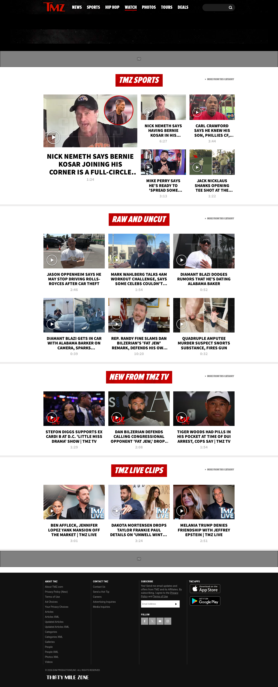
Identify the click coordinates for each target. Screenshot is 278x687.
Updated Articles (54, 621)
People (49, 646)
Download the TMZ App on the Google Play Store (205, 601)
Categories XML (54, 636)
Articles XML (52, 616)
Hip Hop (108, 36)
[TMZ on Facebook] (46, 6)
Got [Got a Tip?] (54, 22)
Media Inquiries (101, 606)
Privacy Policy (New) (56, 591)
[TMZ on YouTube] (160, 621)
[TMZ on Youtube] (57, 6)
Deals (220, 36)
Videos (49, 662)
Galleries (50, 641)
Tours (194, 36)
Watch (137, 36)
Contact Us (99, 586)
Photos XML (52, 657)
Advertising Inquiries (104, 601)
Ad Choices (51, 601)
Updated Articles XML (57, 626)
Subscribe (176, 604)
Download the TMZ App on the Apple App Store (205, 588)
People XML (51, 651)
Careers (97, 596)
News (52, 36)
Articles (49, 611)
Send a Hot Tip (101, 591)
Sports (78, 36)
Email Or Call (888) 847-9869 (84, 22)
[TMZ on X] (51, 6)
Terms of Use (52, 596)
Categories (51, 631)
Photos (166, 36)
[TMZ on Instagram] (64, 6)
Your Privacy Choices (56, 606)
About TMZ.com (54, 586)
